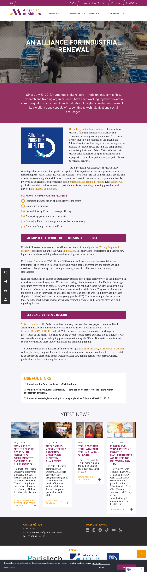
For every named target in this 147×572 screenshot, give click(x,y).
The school (55, 13)
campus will (117, 181)
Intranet (116, 2)
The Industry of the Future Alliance (87, 129)
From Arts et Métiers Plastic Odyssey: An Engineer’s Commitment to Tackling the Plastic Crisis (24, 455)
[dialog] (73, 566)
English (14, 2)
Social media (5, 281)
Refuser (101, 567)
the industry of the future (43, 188)
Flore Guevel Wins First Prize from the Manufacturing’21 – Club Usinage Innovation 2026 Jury (122, 455)
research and (79, 181)
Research (94, 13)
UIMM (33, 331)
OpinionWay (68, 250)
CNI (58, 331)
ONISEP (46, 331)
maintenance (82, 348)
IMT (39, 331)
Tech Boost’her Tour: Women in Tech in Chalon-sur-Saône (88, 451)
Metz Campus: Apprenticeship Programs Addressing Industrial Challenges (56, 454)
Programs (75, 13)
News (73, 2)
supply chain (32, 352)
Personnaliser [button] (9, 567)
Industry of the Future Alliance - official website (51, 384)
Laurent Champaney (35, 261)
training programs (95, 181)
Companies (114, 13)
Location (5, 290)
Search (5, 272)
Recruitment (99, 2)
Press (84, 2)
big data (94, 348)
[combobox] (135, 569)
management (105, 348)
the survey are (92, 261)
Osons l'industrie (31, 324)
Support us (5, 299)
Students (131, 2)
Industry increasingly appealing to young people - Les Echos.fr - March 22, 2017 (68, 398)
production (119, 348)
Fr (25, 2)
